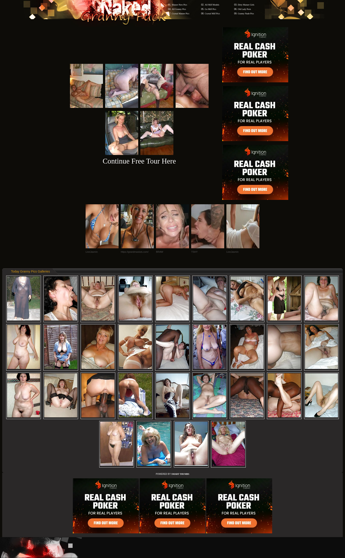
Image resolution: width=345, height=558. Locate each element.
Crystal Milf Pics (212, 13)
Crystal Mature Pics (180, 13)
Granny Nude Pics (246, 13)
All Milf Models (212, 5)
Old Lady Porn (244, 9)
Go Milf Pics (210, 9)
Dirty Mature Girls (246, 5)
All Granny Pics (179, 9)
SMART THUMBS (180, 474)
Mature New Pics (179, 5)
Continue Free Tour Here (139, 161)
